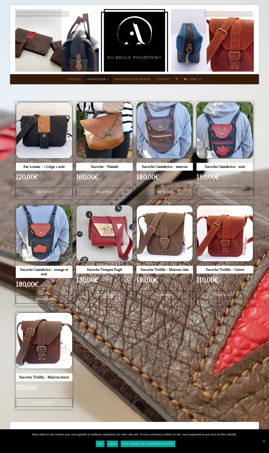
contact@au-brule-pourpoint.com (228, 14)
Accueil (75, 79)
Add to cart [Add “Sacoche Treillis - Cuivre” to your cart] (224, 295)
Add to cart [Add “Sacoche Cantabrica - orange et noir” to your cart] (44, 299)
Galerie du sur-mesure (133, 79)
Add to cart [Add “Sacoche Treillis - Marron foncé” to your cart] (44, 402)
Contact (163, 79)
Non (112, 443)
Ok (100, 443)
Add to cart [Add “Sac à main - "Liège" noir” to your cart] (44, 192)
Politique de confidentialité (148, 443)
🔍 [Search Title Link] (177, 79)
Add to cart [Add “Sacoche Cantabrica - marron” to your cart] (164, 192)
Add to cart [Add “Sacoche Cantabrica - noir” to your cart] (224, 192)
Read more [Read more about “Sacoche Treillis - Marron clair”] (164, 295)
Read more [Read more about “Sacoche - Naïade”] (104, 192)
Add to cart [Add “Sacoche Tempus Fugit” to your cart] (104, 295)
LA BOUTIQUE (96, 79)
